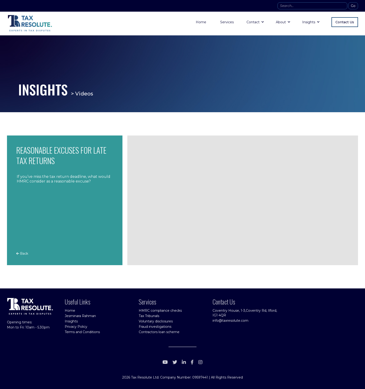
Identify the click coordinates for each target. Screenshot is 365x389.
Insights (308, 22)
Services (227, 22)
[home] (30, 23)
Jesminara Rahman (80, 316)
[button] (255, 22)
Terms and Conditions (82, 332)
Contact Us (344, 22)
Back (22, 253)
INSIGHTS (43, 89)
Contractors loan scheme (159, 332)
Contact (253, 22)
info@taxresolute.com (230, 320)
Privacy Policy (76, 327)
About (281, 22)
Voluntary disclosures (156, 321)
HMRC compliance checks (160, 310)
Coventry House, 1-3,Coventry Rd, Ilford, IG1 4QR (245, 312)
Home (201, 22)
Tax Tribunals (149, 316)
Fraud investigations (155, 327)
